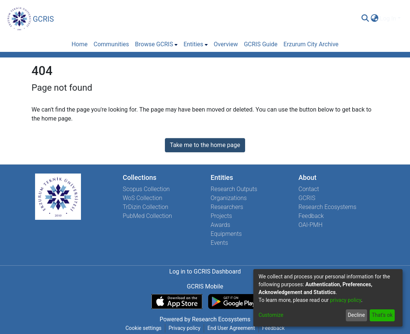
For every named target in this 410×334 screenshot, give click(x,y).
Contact (308, 189)
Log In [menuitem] (388, 18)
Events (219, 242)
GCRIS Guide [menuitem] (261, 44)
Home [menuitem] (80, 44)
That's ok (382, 315)
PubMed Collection (147, 215)
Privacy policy (184, 328)
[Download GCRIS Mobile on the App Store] (176, 301)
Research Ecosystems (327, 206)
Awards (221, 224)
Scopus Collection (146, 189)
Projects (221, 215)
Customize (271, 315)
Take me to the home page (205, 145)
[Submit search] (365, 18)
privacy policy (345, 300)
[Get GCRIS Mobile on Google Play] (233, 301)
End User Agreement (231, 328)
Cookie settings (143, 328)
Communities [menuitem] (111, 44)
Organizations (229, 198)
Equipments (226, 233)
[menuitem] (374, 18)
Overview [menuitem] (226, 44)
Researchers (227, 206)
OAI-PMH (310, 224)
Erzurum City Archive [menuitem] (311, 44)
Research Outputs (234, 189)
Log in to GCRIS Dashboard (205, 271)
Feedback (311, 215)
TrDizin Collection (145, 206)
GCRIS (306, 198)
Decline (356, 315)
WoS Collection (142, 198)
